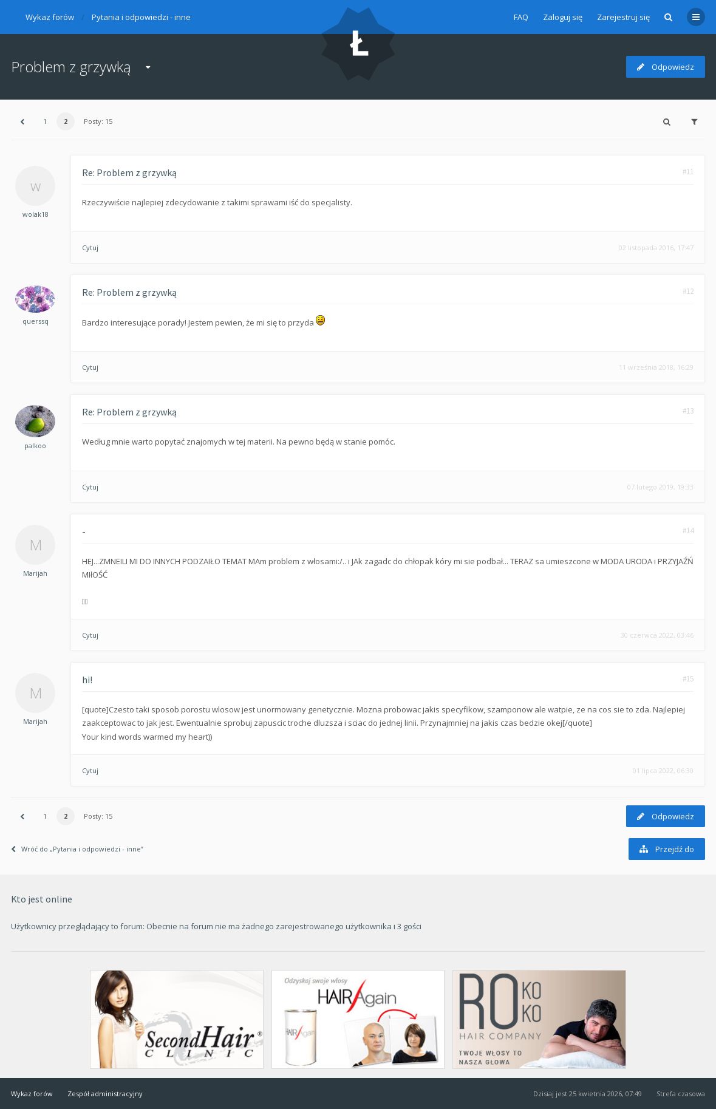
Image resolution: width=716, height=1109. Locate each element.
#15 (688, 679)
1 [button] (45, 121)
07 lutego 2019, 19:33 (660, 486)
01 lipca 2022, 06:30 (663, 770)
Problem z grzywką (71, 66)
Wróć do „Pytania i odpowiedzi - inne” (77, 848)
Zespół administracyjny (105, 1093)
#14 (688, 530)
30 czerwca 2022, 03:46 (657, 635)
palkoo (35, 445)
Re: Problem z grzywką (129, 172)
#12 (688, 291)
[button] (22, 121)
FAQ (521, 17)
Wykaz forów (50, 17)
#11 (688, 171)
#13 (688, 411)
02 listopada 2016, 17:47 (656, 247)
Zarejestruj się (623, 17)
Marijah (35, 573)
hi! (87, 680)
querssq (35, 321)
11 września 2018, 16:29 (656, 367)
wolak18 (35, 214)
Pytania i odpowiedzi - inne (141, 17)
